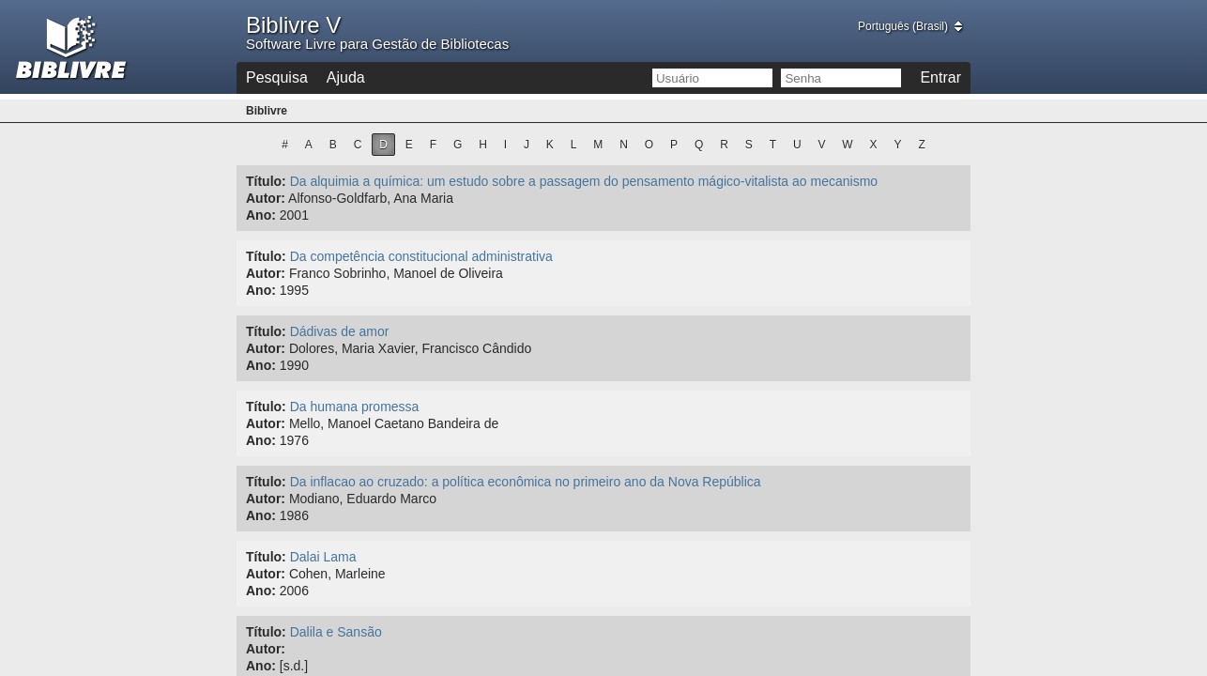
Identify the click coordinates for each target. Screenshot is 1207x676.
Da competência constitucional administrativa (421, 256)
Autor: (265, 198)
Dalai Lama (323, 556)
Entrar (940, 77)
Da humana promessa (355, 406)
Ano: (261, 215)
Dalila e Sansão (336, 631)
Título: (266, 181)
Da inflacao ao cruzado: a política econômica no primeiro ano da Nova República (525, 481)
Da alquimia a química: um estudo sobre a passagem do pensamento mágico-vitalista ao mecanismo (584, 181)
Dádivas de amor (340, 331)
